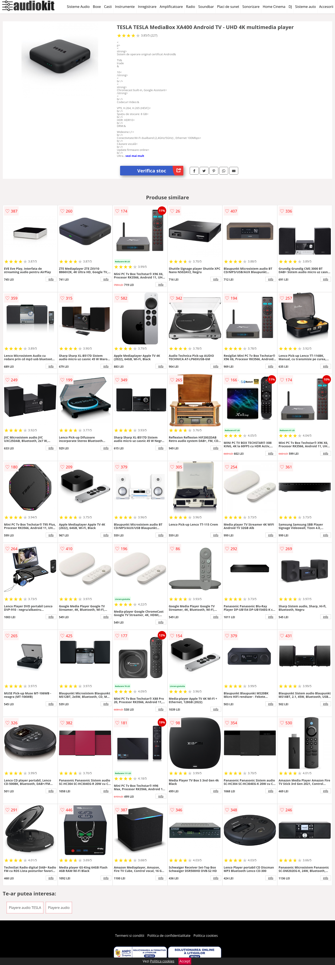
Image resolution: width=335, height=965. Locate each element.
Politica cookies (206, 935)
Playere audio (59, 907)
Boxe (97, 6)
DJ (290, 6)
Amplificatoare (171, 6)
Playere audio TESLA (25, 907)
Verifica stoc (160, 170)
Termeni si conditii (129, 935)
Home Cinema (274, 6)
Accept (184, 961)
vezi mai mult (134, 156)
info (51, 279)
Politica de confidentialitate (169, 935)
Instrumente (125, 6)
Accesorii (326, 6)
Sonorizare (250, 6)
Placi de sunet (228, 6)
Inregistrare (147, 6)
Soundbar (206, 6)
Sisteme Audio (78, 6)
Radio (190, 6)
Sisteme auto (305, 6)
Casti (108, 6)
